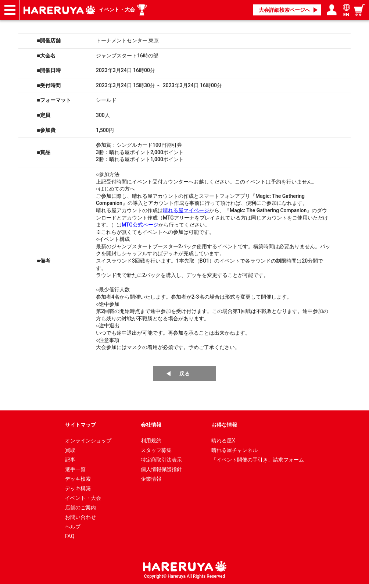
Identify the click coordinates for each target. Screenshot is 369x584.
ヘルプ (72, 527)
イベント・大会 (117, 10)
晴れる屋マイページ (186, 210)
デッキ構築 (78, 488)
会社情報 (151, 425)
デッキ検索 (78, 479)
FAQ (69, 536)
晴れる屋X (223, 441)
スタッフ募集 (156, 450)
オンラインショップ (88, 441)
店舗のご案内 (80, 507)
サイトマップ (80, 425)
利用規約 (151, 441)
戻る (184, 374)
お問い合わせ (80, 517)
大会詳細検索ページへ (284, 10)
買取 (70, 450)
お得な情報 (224, 425)
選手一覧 (75, 469)
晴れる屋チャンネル (234, 450)
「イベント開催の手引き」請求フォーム (257, 460)
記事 (70, 460)
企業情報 (151, 479)
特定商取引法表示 (161, 460)
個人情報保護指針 (161, 469)
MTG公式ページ (140, 225)
